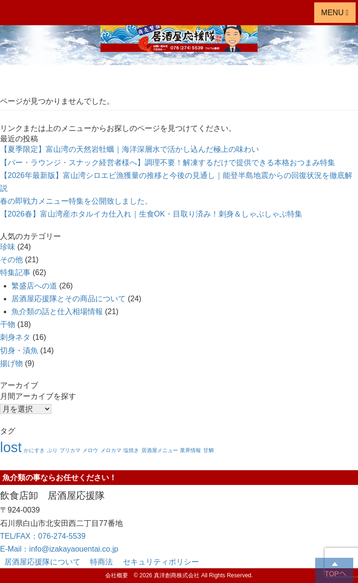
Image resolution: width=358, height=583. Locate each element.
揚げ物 (11, 363)
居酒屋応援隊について (46, 562)
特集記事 (15, 272)
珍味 (7, 247)
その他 (11, 260)
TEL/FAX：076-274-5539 (43, 536)
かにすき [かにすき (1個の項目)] (34, 450)
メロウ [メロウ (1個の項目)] (90, 450)
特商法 (105, 562)
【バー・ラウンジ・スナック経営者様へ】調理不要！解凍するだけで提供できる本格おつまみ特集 (167, 162)
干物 (7, 324)
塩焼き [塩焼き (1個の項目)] (131, 450)
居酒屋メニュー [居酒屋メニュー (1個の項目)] (159, 450)
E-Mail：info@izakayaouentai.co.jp (59, 549)
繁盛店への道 (34, 286)
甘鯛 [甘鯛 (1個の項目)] (208, 450)
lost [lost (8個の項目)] (11, 447)
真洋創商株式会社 (176, 575)
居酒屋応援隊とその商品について (68, 299)
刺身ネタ (15, 337)
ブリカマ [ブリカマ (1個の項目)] (70, 450)
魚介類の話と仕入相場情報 (57, 311)
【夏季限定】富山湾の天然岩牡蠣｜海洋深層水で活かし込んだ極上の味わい (129, 149)
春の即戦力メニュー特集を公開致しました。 (76, 201)
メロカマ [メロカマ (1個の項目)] (110, 450)
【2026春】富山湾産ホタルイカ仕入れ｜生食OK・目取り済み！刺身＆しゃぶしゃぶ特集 (151, 214)
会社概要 (119, 575)
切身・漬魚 (19, 350)
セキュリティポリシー (161, 562)
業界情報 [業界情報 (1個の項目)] (190, 450)
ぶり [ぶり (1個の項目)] (52, 450)
